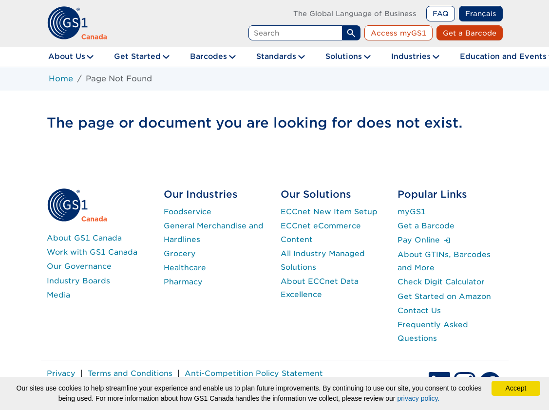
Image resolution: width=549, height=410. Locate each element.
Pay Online (424, 239)
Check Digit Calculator (441, 281)
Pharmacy (183, 281)
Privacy (61, 373)
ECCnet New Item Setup (329, 211)
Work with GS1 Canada (92, 252)
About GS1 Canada (84, 237)
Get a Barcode (469, 33)
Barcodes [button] (208, 56)
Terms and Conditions (130, 373)
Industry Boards (78, 280)
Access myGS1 (398, 33)
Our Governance (79, 266)
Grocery (180, 253)
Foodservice (187, 211)
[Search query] (295, 32)
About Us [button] (66, 56)
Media (58, 294)
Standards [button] (276, 56)
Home (61, 78)
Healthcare (185, 267)
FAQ (441, 13)
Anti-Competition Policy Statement (254, 373)
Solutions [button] (343, 56)
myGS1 (412, 211)
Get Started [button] (137, 56)
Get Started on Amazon (444, 296)
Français (480, 13)
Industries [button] (411, 56)
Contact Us (419, 310)
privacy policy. (418, 398)
